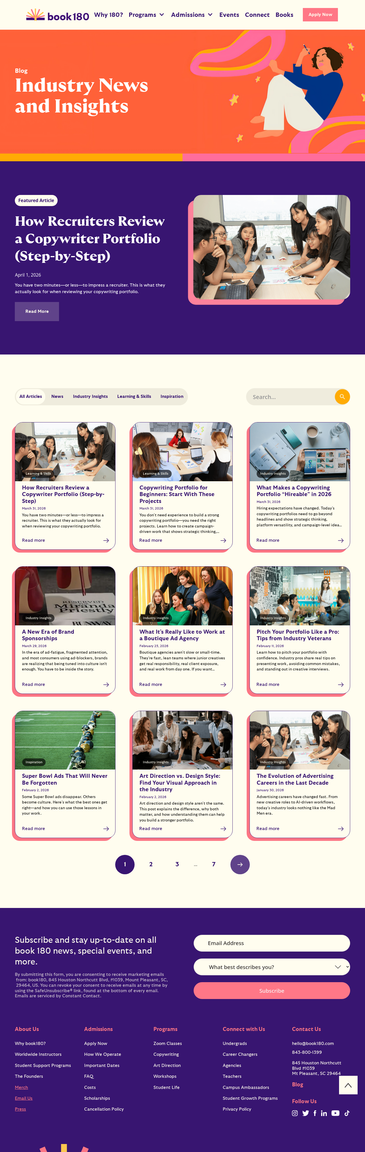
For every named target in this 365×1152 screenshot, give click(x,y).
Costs (90, 1087)
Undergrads (235, 1043)
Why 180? (108, 15)
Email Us (24, 1098)
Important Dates (101, 1065)
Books (284, 15)
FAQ (88, 1076)
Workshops (165, 1076)
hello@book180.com (313, 1043)
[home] (57, 15)
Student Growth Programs (250, 1098)
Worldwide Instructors (38, 1054)
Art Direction (167, 1065)
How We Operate (102, 1054)
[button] (147, 15)
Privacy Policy (237, 1109)
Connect (257, 15)
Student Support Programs (43, 1065)
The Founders (29, 1076)
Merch (21, 1087)
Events (229, 15)
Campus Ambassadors (246, 1087)
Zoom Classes (167, 1043)
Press (20, 1109)
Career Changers (240, 1054)
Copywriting (166, 1054)
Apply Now (320, 14)
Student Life (166, 1087)
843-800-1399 (307, 1052)
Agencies (232, 1065)
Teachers (232, 1076)
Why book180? (30, 1043)
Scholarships (97, 1098)
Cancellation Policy (104, 1109)
